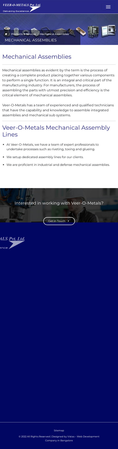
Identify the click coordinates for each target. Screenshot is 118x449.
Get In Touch (59, 221)
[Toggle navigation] (108, 6)
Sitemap (59, 430)
